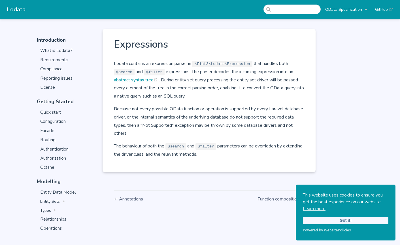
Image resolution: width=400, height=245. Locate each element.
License (47, 87)
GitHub (384, 9)
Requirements (54, 60)
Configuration (53, 121)
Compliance (51, 69)
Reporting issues (56, 78)
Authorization (53, 158)
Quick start (50, 112)
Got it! (346, 220)
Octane (47, 167)
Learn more (314, 209)
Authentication (54, 149)
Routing (48, 140)
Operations (51, 228)
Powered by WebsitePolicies (327, 230)
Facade (47, 131)
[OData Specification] (346, 9)
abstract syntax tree (136, 80)
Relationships (53, 219)
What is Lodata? (56, 50)
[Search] (292, 9)
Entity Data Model (58, 192)
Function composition (279, 199)
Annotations (131, 199)
